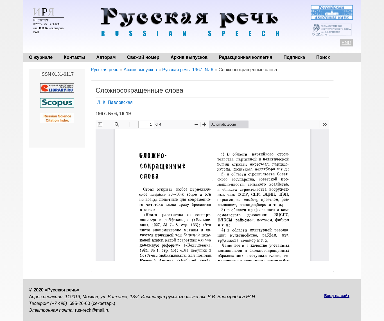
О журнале (41, 57)
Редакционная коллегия (245, 57)
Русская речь (104, 69)
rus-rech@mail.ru (92, 310)
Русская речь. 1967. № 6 (187, 69)
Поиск (323, 57)
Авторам (106, 57)
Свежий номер (143, 57)
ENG (346, 42)
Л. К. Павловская (115, 102)
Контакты (74, 57)
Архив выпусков (189, 57)
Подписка (294, 57)
